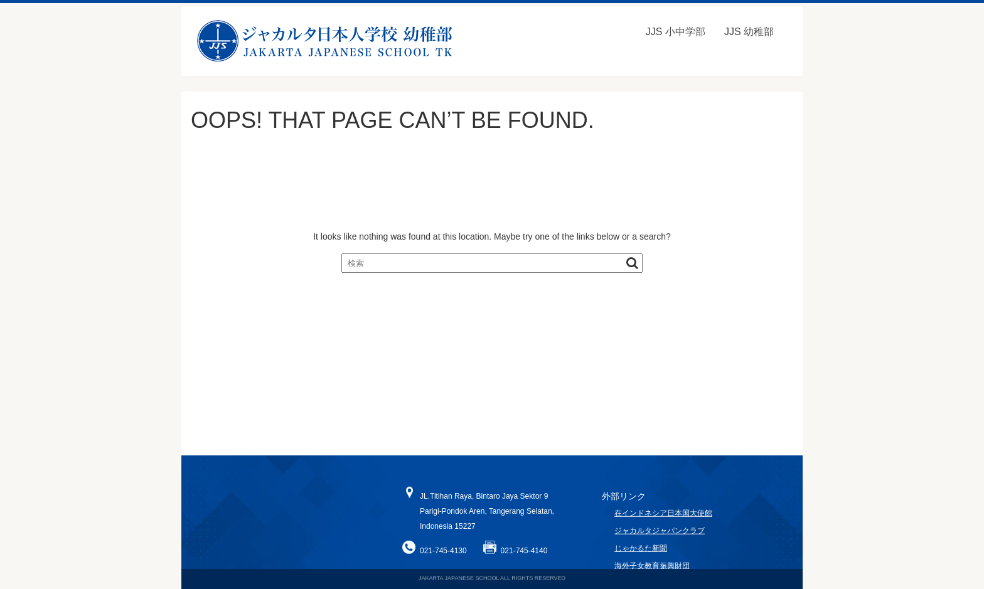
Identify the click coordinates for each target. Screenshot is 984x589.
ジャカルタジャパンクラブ (659, 537)
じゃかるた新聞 (640, 554)
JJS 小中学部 (675, 31)
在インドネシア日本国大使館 (663, 519)
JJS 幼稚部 (749, 31)
